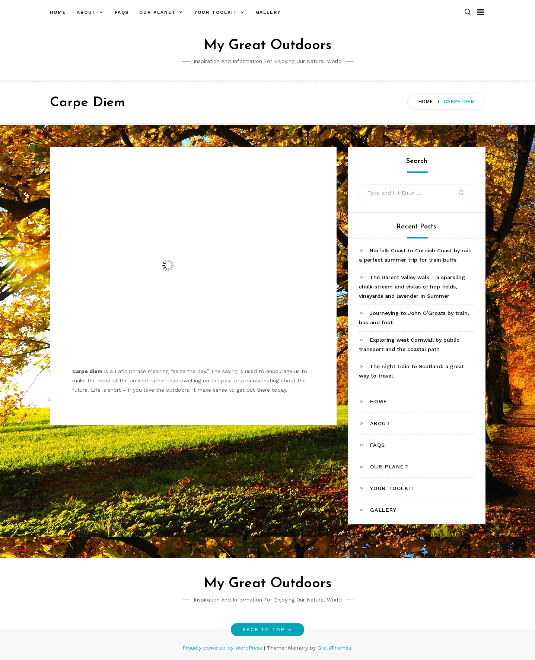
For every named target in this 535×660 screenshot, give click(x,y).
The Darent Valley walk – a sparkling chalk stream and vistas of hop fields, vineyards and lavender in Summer (412, 286)
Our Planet (157, 12)
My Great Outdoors (268, 45)
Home (58, 12)
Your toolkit (216, 12)
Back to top (267, 629)
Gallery (268, 12)
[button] (468, 12)
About (86, 12)
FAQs (122, 12)
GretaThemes (334, 648)
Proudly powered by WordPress (223, 648)
